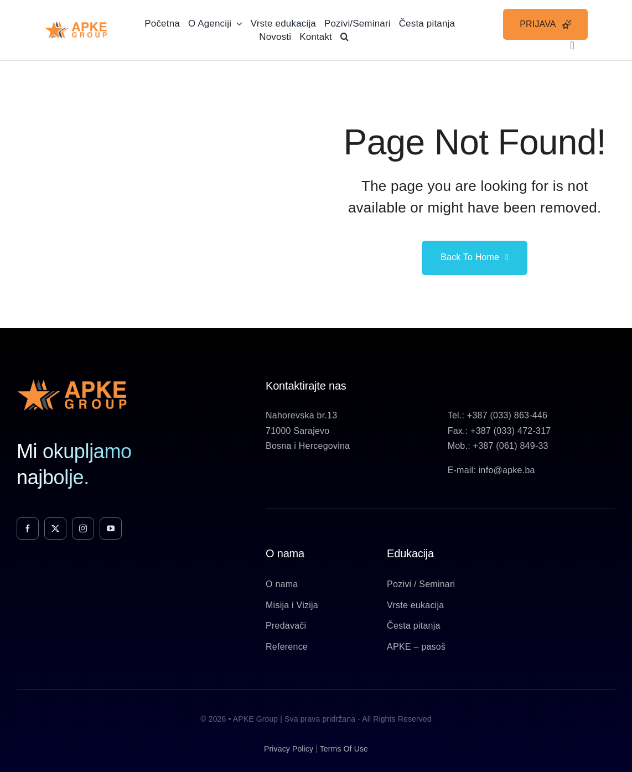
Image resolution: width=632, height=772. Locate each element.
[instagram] (83, 528)
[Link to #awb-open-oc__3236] (572, 45)
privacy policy (288, 748)
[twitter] (55, 528)
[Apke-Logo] (75, 25)
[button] (344, 36)
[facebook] (28, 528)
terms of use (344, 748)
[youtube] (111, 528)
